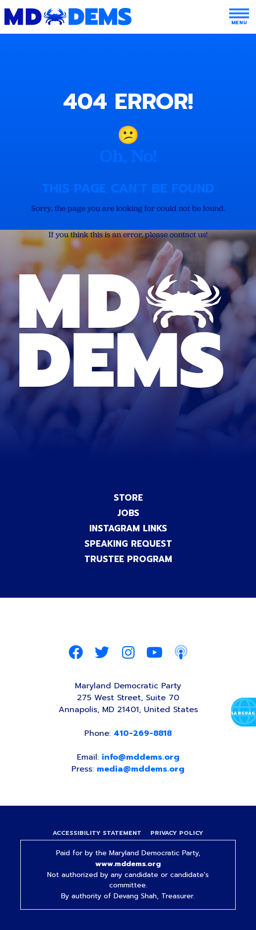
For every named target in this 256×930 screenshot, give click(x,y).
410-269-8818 (143, 733)
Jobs (128, 513)
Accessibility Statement (97, 832)
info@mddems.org (141, 757)
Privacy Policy (176, 832)
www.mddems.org (128, 864)
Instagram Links (128, 528)
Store (128, 497)
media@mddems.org (141, 769)
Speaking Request (128, 543)
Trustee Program (128, 559)
